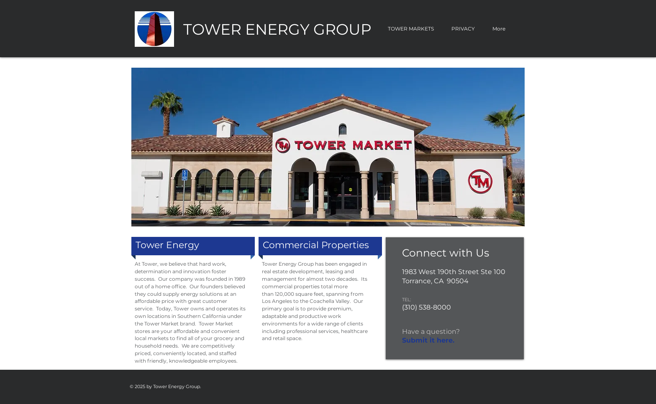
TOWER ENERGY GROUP (277, 29)
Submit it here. (428, 340)
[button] (328, 147)
